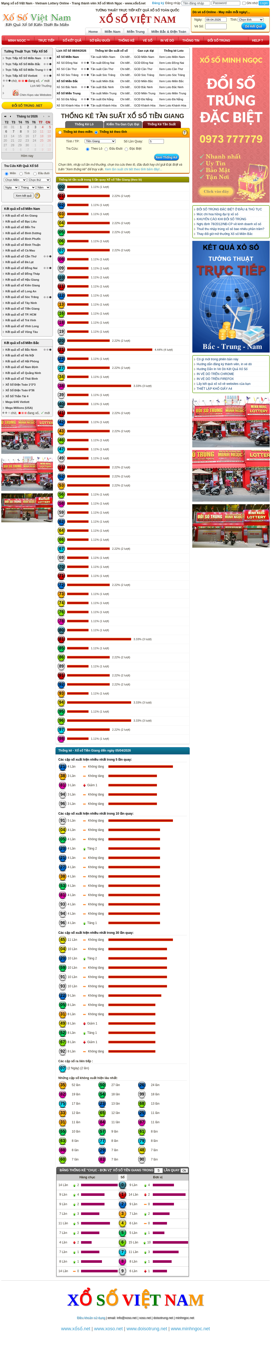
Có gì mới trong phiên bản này (217, 359)
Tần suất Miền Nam (103, 56)
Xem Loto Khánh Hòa (172, 105)
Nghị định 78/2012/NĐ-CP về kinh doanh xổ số (229, 224)
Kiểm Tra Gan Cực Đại (123, 124)
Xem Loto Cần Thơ (171, 69)
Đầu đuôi (41, 173)
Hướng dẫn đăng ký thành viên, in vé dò (224, 364)
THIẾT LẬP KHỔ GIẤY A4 (214, 389)
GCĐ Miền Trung (144, 93)
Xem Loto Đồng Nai (171, 62)
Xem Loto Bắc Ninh (171, 87)
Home (93, 32)
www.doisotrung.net (146, 1328)
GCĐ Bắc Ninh (143, 87)
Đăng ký (158, 3)
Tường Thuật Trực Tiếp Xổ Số (25, 51)
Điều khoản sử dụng (91, 1318)
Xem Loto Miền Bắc (171, 81)
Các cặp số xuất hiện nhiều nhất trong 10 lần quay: (96, 813)
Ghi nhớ (249, 3)
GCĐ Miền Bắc (143, 81)
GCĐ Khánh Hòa (145, 105)
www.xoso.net (108, 1328)
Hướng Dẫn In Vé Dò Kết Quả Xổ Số (222, 369)
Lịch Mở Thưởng (40, 85)
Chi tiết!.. (125, 56)
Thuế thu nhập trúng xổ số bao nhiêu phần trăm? (230, 229)
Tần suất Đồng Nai (102, 62)
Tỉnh (24, 173)
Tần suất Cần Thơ (102, 69)
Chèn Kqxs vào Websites (31, 92)
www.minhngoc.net (190, 1328)
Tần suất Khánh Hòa (104, 105)
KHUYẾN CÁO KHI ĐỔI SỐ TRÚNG (221, 219)
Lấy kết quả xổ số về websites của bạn (224, 384)
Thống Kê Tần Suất (161, 124)
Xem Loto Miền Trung (172, 93)
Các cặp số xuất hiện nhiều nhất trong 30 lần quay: (96, 933)
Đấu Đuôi (114, 148)
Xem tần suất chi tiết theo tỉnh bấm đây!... (133, 169)
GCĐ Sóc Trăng (144, 75)
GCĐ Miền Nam (144, 56)
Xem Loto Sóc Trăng (172, 75)
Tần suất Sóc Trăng (103, 75)
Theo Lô (94, 148)
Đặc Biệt (133, 148)
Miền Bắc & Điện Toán (169, 32)
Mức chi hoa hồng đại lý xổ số (217, 214)
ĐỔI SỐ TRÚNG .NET (27, 106)
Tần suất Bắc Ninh (102, 87)
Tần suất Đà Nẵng (102, 99)
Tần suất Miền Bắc (102, 81)
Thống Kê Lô (84, 124)
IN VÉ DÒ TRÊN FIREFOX (215, 379)
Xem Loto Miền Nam (172, 56)
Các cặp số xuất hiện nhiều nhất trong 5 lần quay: (95, 759)
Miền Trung (136, 32)
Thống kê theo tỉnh (110, 132)
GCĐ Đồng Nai (143, 62)
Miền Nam (112, 32)
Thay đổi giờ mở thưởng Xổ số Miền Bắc (225, 234)
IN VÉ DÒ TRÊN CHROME (215, 374)
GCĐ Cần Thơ (143, 69)
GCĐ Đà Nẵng (143, 99)
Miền (10, 173)
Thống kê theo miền (75, 132)
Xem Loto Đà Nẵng (171, 99)
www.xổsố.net (75, 1328)
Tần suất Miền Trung (104, 93)
